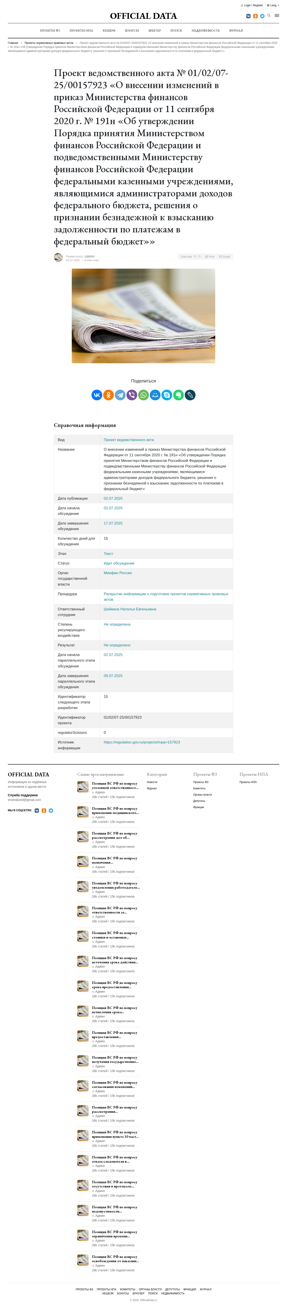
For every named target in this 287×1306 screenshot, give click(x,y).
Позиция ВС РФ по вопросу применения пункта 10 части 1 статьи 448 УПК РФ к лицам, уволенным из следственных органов (115, 1134)
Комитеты (199, 788)
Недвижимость (206, 30)
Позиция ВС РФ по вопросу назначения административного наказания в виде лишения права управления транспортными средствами (115, 860)
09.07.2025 (113, 676)
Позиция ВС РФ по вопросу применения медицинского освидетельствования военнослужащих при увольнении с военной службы (114, 810)
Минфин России (118, 573)
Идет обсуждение (119, 563)
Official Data (143, 15)
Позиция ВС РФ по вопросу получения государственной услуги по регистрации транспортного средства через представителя (115, 1059)
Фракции (198, 807)
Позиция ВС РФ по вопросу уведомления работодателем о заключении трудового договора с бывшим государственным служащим (116, 885)
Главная (13, 43)
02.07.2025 (113, 498)
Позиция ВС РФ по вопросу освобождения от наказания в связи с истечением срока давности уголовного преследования (115, 1259)
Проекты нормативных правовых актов (49, 43)
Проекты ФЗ (50, 30)
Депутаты (199, 801)
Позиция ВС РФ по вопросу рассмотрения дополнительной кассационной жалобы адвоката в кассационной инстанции (114, 1109)
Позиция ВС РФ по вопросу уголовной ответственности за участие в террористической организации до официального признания (115, 785)
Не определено (117, 645)
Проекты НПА (81, 30)
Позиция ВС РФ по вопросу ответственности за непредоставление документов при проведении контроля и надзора (115, 910)
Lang (272, 5)
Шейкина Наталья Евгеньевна (130, 609)
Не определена (117, 624)
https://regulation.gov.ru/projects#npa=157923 (142, 742)
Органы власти (202, 794)
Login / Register (252, 5)
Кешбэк (109, 30)
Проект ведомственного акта (129, 440)
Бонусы (132, 30)
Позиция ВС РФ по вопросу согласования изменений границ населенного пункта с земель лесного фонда (115, 1084)
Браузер (155, 30)
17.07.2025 (113, 523)
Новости (152, 782)
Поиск (176, 30)
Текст (108, 554)
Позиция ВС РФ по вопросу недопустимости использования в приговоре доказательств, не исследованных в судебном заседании (114, 1209)
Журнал (236, 30)
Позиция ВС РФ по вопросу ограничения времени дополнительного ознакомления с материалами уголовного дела (116, 1234)
